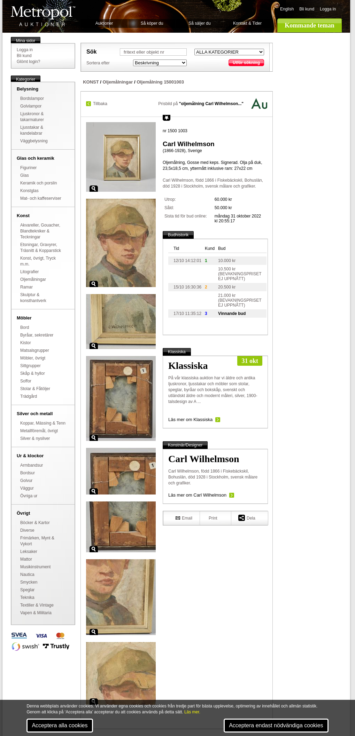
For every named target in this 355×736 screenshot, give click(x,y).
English (287, 9)
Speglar (27, 589)
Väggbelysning (34, 141)
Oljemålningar (33, 279)
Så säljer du (199, 23)
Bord (24, 327)
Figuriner (28, 167)
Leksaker (28, 551)
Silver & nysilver (35, 438)
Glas (24, 175)
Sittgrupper (30, 365)
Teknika (27, 597)
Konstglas (29, 190)
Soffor (25, 381)
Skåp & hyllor (32, 373)
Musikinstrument (35, 566)
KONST (91, 82)
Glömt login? (28, 61)
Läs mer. (192, 712)
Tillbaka (100, 103)
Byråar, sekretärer (36, 335)
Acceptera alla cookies (59, 725)
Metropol (43, 16)
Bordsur (27, 472)
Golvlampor (30, 106)
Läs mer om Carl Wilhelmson (197, 495)
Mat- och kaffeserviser (40, 198)
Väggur (27, 488)
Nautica (27, 574)
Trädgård (28, 396)
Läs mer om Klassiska (190, 419)
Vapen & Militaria (36, 612)
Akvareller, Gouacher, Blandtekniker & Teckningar (40, 231)
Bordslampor (32, 98)
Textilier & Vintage (37, 605)
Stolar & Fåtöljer (35, 388)
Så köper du (152, 23)
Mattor (26, 559)
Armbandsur (31, 465)
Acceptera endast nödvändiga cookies (276, 725)
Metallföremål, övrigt (39, 430)
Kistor (25, 342)
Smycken (28, 582)
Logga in (328, 9)
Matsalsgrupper (34, 350)
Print (213, 518)
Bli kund (306, 9)
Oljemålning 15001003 (160, 82)
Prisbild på (201, 103)
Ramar (26, 287)
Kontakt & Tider (247, 23)
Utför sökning (246, 62)
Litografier (29, 271)
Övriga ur (28, 495)
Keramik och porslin (38, 183)
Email (184, 518)
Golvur (26, 480)
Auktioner (104, 23)
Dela (246, 518)
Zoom (94, 188)
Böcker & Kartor (35, 522)
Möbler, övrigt (32, 358)
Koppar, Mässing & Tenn (42, 423)
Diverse (27, 530)
